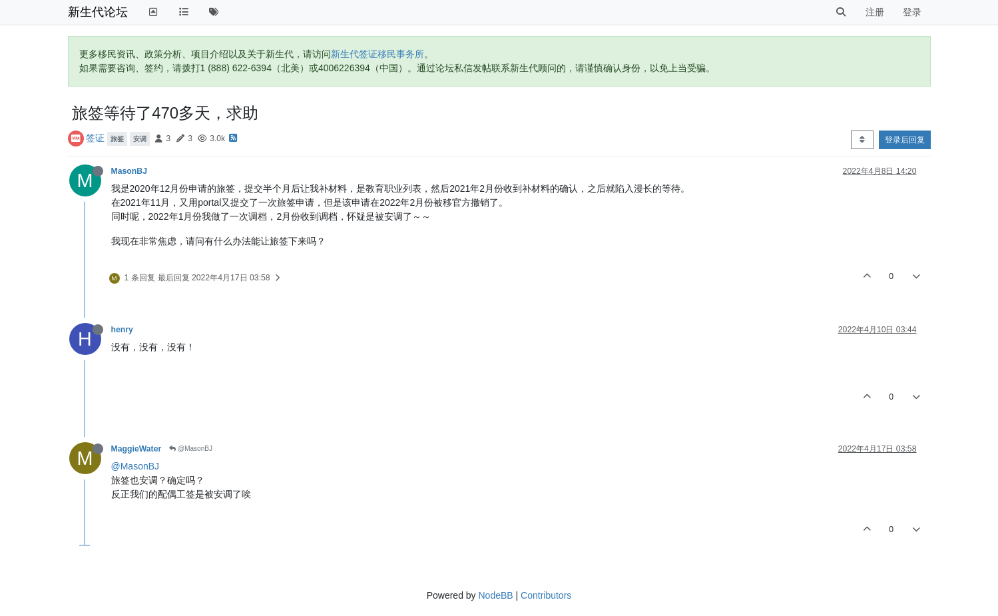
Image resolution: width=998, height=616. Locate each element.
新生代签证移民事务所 (377, 54)
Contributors (546, 595)
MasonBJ (129, 171)
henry (122, 329)
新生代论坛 (98, 12)
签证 (95, 138)
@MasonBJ (190, 448)
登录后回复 (905, 140)
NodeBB (495, 595)
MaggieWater (136, 449)
